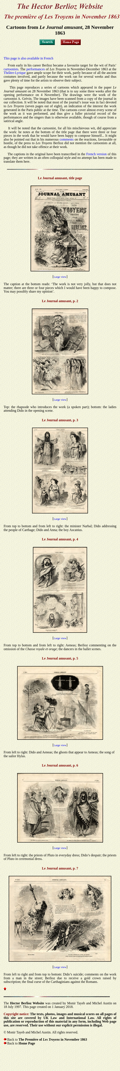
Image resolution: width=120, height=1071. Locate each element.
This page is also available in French (28, 58)
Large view (60, 276)
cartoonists (11, 69)
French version (96, 154)
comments (67, 139)
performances (35, 69)
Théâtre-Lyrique (15, 73)
